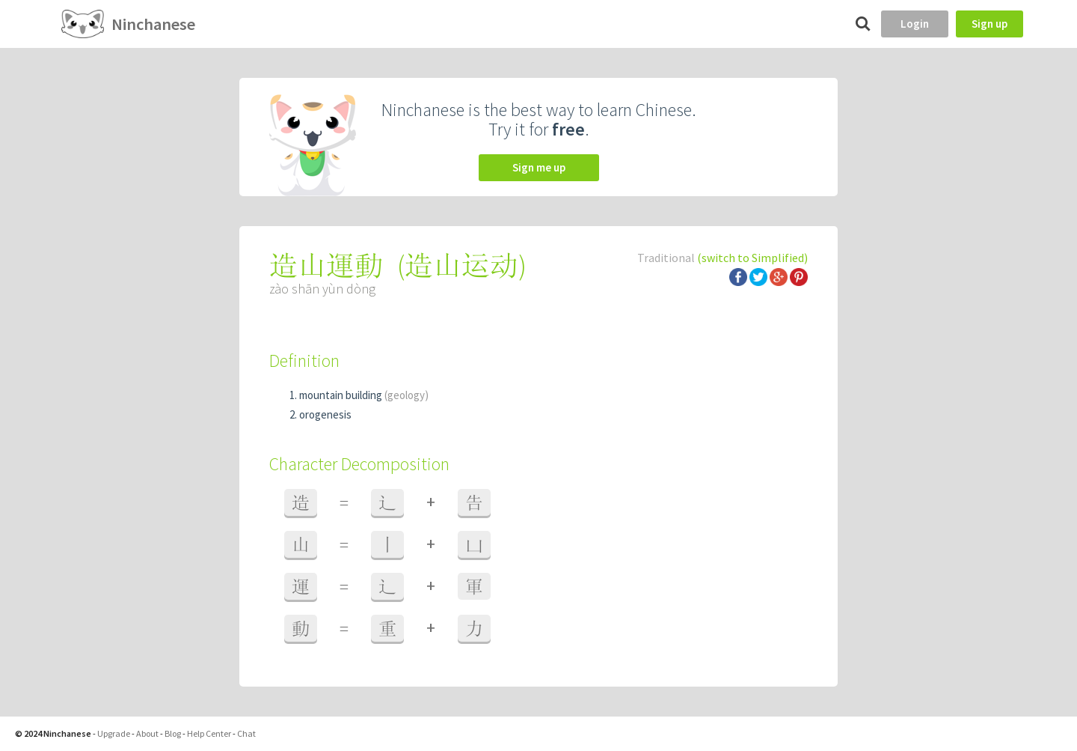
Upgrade (113, 733)
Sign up (989, 23)
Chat (246, 733)
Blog (173, 733)
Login (914, 23)
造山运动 (461, 265)
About (147, 733)
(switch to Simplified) (752, 257)
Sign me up (538, 167)
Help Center (209, 733)
